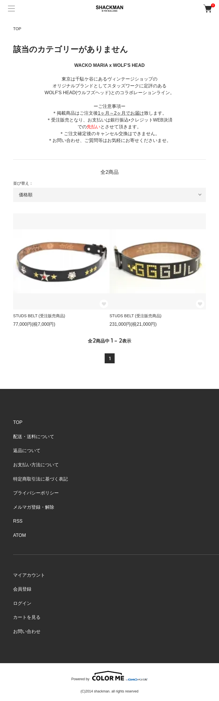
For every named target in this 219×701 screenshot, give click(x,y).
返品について (26, 450)
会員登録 (22, 589)
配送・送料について (33, 436)
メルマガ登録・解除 (33, 507)
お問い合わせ (26, 631)
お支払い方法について (36, 464)
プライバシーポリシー (36, 492)
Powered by (109, 676)
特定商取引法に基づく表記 (40, 479)
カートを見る (26, 617)
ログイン (22, 603)
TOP (17, 28)
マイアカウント (29, 575)
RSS (18, 521)
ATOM (19, 535)
